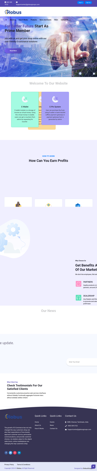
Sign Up (88, 2)
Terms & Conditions (23, 464)
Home (37, 422)
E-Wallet (18, 107)
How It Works (23, 20)
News (52, 425)
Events (52, 422)
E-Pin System (48, 107)
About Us (13, 20)
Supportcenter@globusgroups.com (28, 3)
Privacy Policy (9, 464)
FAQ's (56, 20)
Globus (19, 468)
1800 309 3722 (8, 3)
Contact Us (64, 20)
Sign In (80, 2)
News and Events (45, 20)
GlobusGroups (88, 468)
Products (34, 20)
